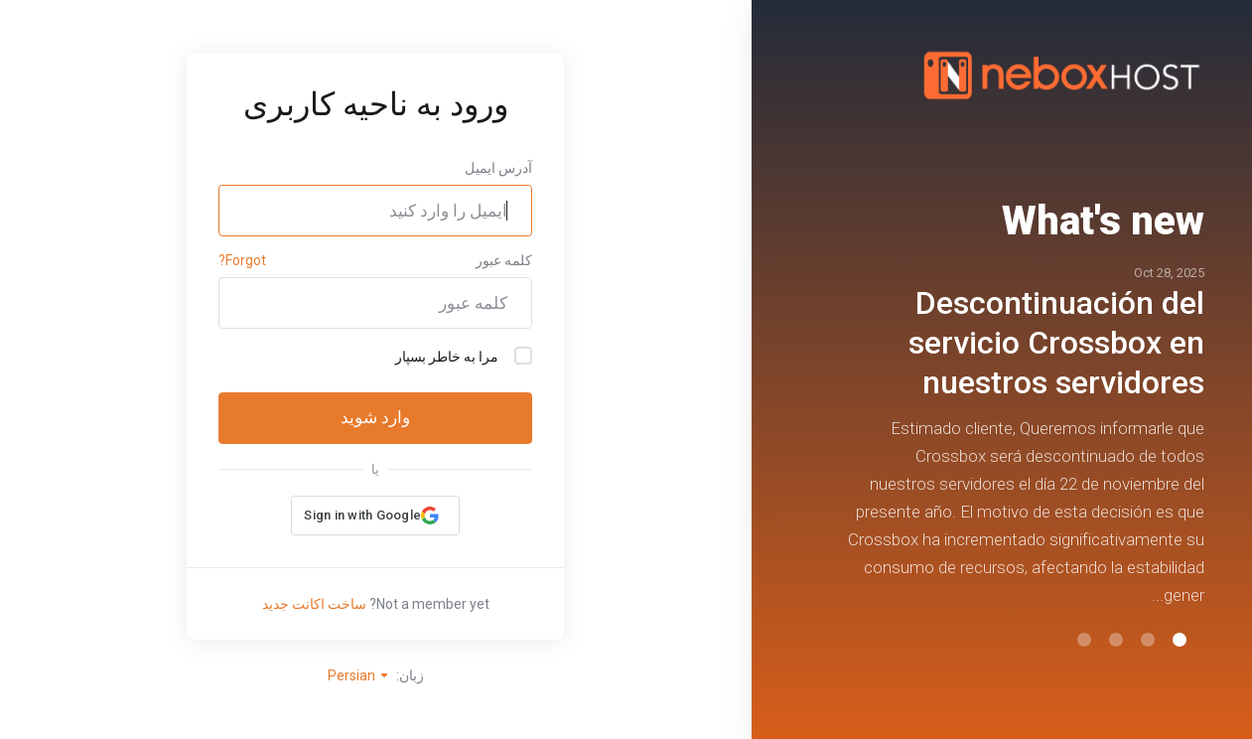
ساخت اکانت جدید (314, 604)
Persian (359, 675)
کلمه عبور (504, 260)
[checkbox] (523, 356)
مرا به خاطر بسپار (463, 356)
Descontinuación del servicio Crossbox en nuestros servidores (1056, 342)
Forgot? (242, 260)
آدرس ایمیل (498, 168)
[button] (1179, 640)
